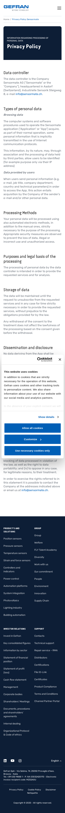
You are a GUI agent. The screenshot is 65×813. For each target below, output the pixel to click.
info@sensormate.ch (29, 94)
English (55, 760)
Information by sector (15, 650)
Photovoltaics (11, 600)
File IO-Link (40, 672)
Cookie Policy (34, 789)
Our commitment (43, 571)
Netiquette (32, 793)
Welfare (38, 542)
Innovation (40, 593)
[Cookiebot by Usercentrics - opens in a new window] (38, 359)
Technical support (44, 643)
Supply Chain (41, 600)
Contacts (39, 635)
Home (6, 19)
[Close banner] (60, 359)
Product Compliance (45, 686)
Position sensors (12, 538)
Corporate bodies (12, 694)
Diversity (39, 557)
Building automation (14, 615)
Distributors (40, 657)
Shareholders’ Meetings (16, 701)
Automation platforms (15, 586)
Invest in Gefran (12, 635)
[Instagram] (21, 760)
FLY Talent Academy (45, 549)
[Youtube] (14, 760)
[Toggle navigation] (59, 8)
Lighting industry (12, 607)
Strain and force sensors (16, 560)
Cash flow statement (14, 679)
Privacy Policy (16, 789)
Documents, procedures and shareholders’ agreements (16, 712)
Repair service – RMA (46, 650)
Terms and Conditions (46, 693)
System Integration (14, 593)
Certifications (41, 664)
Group (37, 535)
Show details (46, 416)
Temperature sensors (15, 553)
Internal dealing (11, 723)
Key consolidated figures (17, 643)
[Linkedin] (7, 760)
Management (10, 687)
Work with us (41, 564)
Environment (41, 586)
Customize (32, 439)
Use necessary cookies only (32, 450)
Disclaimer (51, 789)
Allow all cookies (32, 427)
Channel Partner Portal (46, 701)
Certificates (40, 679)
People (38, 578)
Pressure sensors (13, 545)
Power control (11, 578)
